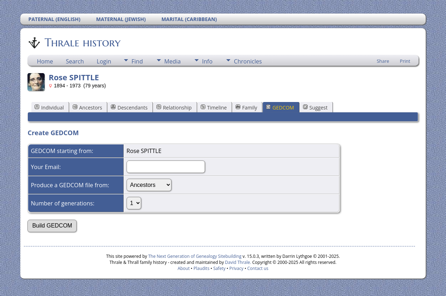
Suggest (315, 107)
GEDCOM (280, 107)
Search (75, 61)
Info (207, 61)
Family (246, 107)
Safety (219, 268)
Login (104, 61)
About (184, 268)
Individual (49, 107)
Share (383, 61)
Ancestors (87, 107)
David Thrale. (237, 262)
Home (45, 61)
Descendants (129, 107)
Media (172, 61)
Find (137, 61)
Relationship (174, 107)
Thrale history (82, 42)
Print (405, 61)
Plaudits (202, 268)
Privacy (236, 268)
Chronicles (248, 61)
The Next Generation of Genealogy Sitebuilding (195, 256)
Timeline (214, 107)
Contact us (257, 268)
